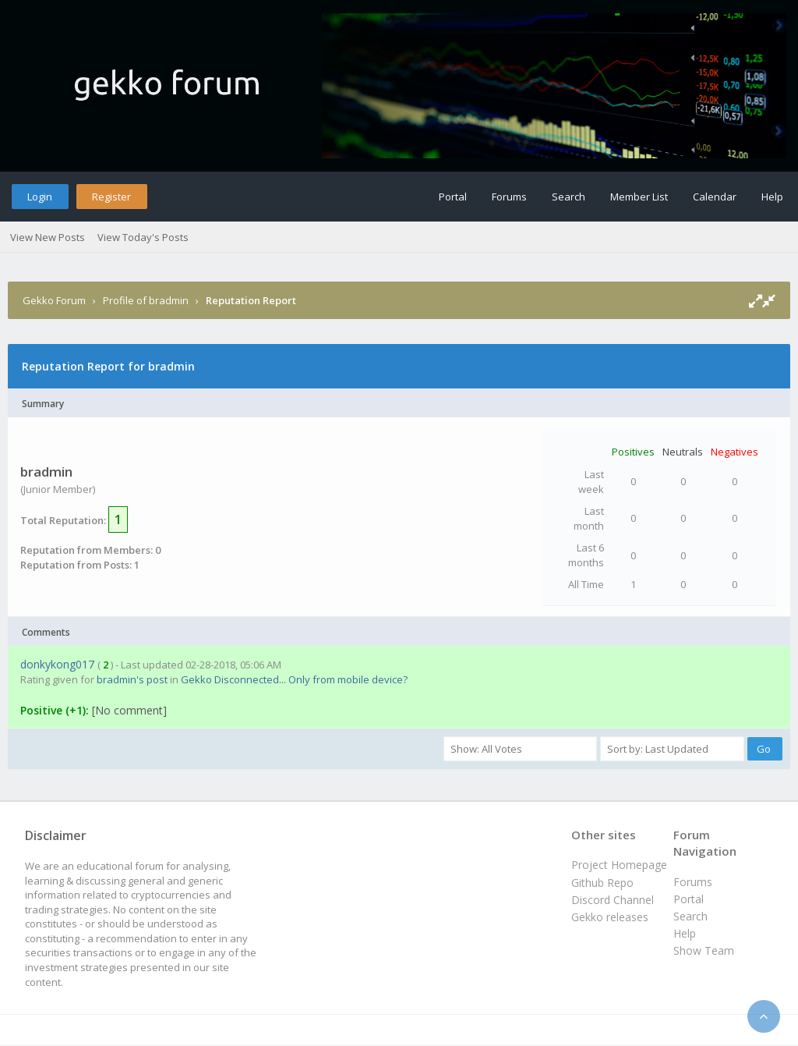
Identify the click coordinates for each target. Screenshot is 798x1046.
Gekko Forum (54, 300)
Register (111, 197)
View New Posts (47, 237)
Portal (453, 197)
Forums (509, 197)
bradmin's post (132, 679)
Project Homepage (619, 864)
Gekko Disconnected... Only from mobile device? (294, 679)
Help (772, 197)
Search (568, 197)
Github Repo (602, 882)
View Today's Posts (143, 237)
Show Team (703, 950)
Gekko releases (609, 916)
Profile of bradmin (146, 300)
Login (39, 197)
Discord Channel (612, 899)
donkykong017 (57, 664)
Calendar (714, 197)
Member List (639, 197)
